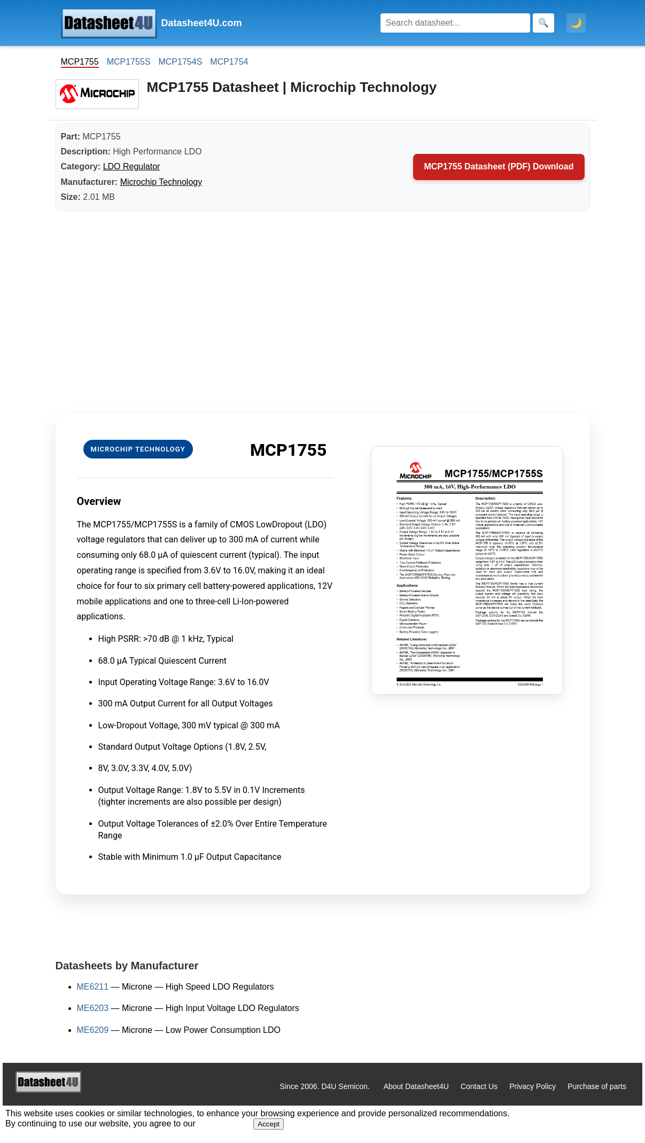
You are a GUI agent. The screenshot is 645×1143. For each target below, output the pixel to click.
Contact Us (479, 1086)
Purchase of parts (597, 1086)
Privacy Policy (532, 1086)
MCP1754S (180, 61)
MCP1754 (229, 61)
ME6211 (93, 986)
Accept (268, 1124)
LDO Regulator (131, 166)
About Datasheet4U (416, 1086)
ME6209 (93, 1030)
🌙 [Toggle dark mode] (576, 23)
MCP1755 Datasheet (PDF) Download (498, 166)
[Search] (455, 23)
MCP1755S (129, 61)
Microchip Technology (161, 181)
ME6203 (93, 1008)
